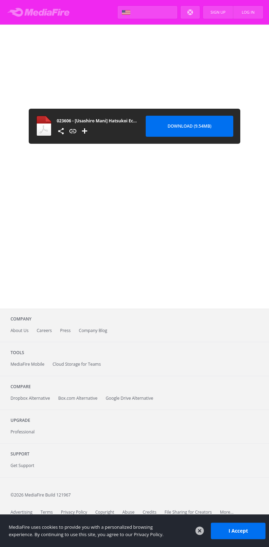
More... (227, 512)
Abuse (128, 512)
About (19, 330)
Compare (21, 387)
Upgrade (20, 420)
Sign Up (218, 12)
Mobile (27, 364)
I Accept (238, 530)
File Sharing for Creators (188, 512)
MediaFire (40, 12)
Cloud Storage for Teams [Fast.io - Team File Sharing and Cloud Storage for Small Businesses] (77, 364)
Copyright (104, 512)
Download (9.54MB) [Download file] (189, 126)
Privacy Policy (74, 512)
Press (65, 330)
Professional (23, 432)
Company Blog (93, 330)
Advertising (22, 512)
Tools (17, 353)
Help (190, 12)
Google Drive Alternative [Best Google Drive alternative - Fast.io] (129, 398)
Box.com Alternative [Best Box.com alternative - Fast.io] (77, 398)
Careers (44, 330)
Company (21, 319)
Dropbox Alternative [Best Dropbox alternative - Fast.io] (30, 398)
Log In (248, 12)
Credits (150, 512)
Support (20, 454)
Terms (47, 512)
